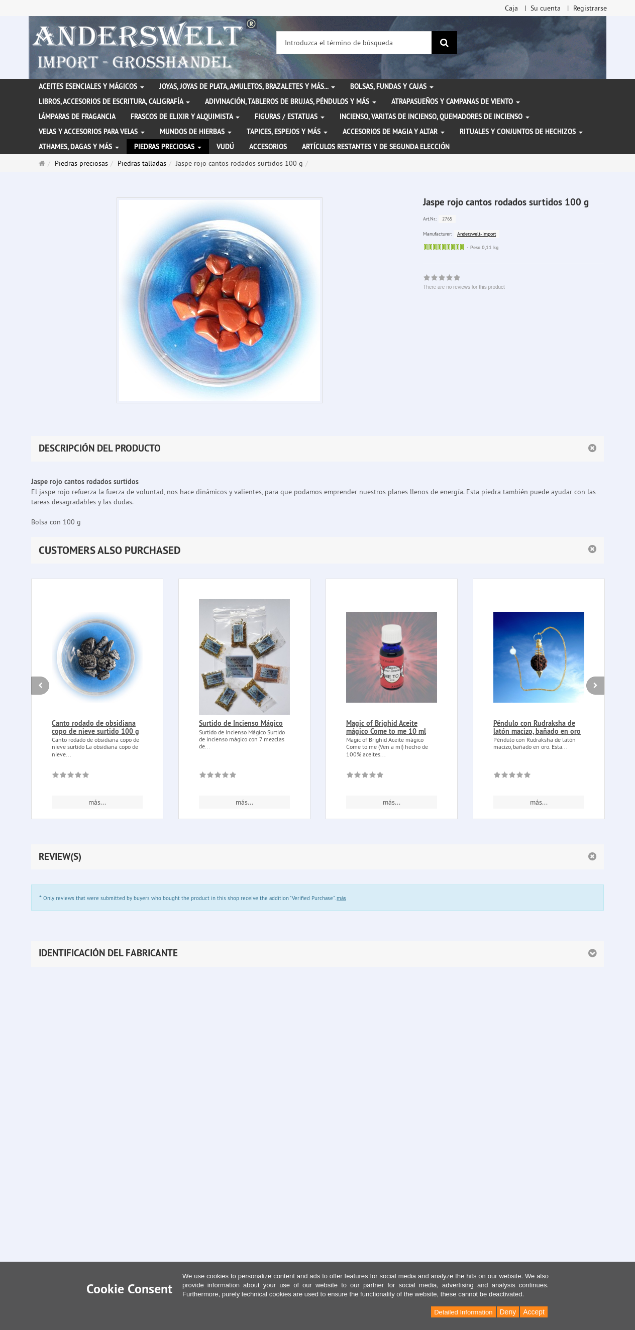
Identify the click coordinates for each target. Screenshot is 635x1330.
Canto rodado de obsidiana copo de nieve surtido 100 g (95, 727)
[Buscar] (444, 42)
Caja (511, 8)
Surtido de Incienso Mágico (241, 723)
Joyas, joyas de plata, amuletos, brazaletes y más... (247, 86)
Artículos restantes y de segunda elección (376, 146)
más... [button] (97, 802)
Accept (534, 1312)
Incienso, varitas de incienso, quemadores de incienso (435, 116)
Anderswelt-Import (476, 234)
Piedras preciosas (167, 146)
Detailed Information (463, 1312)
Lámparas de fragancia (77, 116)
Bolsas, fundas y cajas (392, 86)
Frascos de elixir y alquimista (185, 116)
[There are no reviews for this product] (70, 776)
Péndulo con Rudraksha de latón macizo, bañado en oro (537, 727)
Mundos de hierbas (196, 131)
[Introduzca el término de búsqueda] (354, 42)
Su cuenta (546, 8)
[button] (317, 550)
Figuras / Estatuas (290, 116)
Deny (508, 1312)
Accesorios (268, 146)
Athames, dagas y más (79, 146)
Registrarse (590, 8)
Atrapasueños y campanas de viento (455, 101)
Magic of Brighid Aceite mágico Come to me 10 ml (386, 727)
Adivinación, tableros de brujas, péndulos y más (290, 101)
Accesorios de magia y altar (394, 131)
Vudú (225, 146)
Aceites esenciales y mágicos (91, 86)
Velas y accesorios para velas (92, 131)
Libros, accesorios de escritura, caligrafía (114, 101)
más (341, 898)
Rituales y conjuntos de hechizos (521, 131)
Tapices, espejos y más (287, 131)
